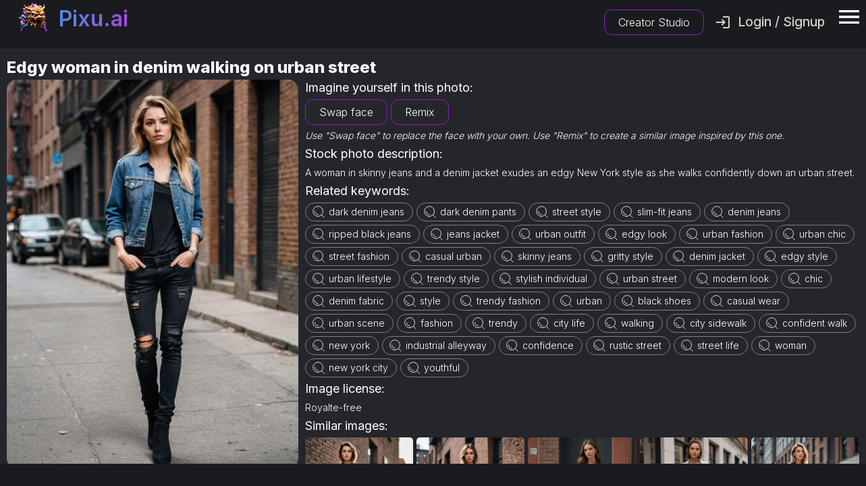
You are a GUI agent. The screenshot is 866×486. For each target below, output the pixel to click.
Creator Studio (654, 22)
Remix (420, 112)
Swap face (346, 112)
